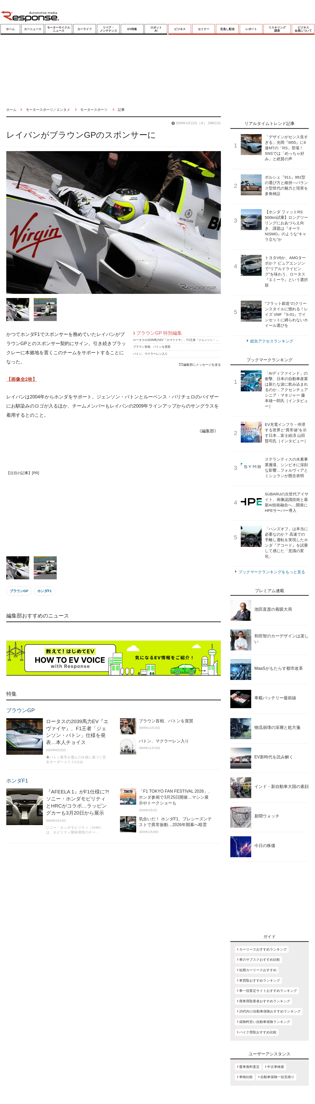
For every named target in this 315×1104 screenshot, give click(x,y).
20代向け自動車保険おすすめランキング (270, 1011)
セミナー (203, 29)
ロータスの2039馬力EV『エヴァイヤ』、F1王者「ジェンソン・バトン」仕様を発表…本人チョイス (197, 339)
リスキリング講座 (277, 29)
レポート (251, 29)
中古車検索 (275, 1067)
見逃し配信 (227, 29)
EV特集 (132, 29)
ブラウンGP (19, 591)
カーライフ (84, 29)
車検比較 (246, 1077)
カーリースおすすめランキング (263, 949)
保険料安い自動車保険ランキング (264, 1022)
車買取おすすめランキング (259, 980)
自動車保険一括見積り (277, 1077)
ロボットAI (156, 29)
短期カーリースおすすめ (258, 970)
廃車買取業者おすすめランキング (264, 1001)
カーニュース (32, 29)
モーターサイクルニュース (58, 29)
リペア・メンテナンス (108, 29)
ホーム (10, 29)
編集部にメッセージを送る (200, 365)
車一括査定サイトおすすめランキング (268, 991)
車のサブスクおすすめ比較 (259, 960)
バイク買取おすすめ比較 (258, 1032)
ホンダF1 (44, 591)
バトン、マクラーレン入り (150, 353)
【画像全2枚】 (21, 379)
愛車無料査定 (249, 1067)
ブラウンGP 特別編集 (159, 333)
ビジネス (180, 29)
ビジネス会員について (303, 29)
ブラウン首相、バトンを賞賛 (151, 346)
